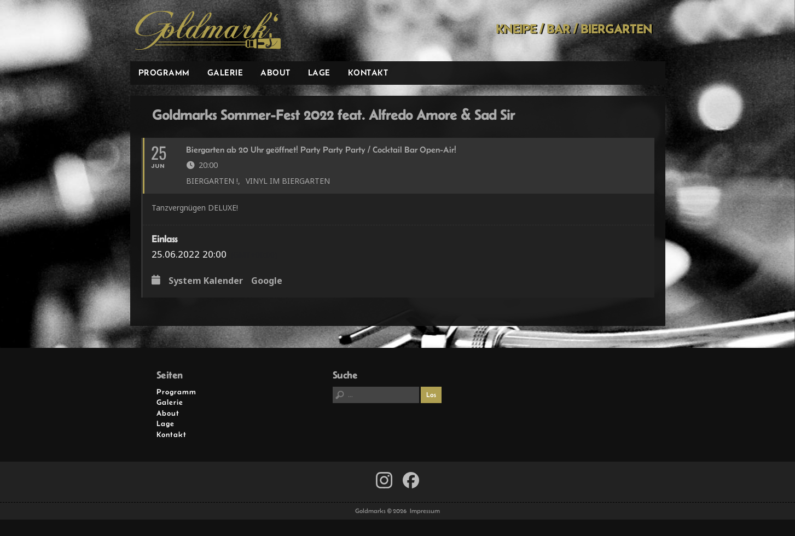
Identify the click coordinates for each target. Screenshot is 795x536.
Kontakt (368, 72)
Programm (164, 72)
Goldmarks (208, 30)
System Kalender (206, 281)
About (275, 72)
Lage (319, 72)
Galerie (225, 72)
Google (266, 281)
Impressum (425, 511)
